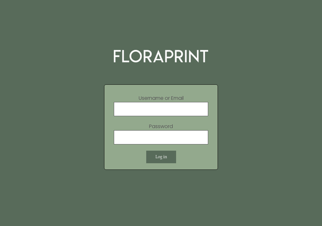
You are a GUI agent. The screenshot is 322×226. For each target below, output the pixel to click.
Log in (161, 156)
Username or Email (161, 98)
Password (161, 126)
